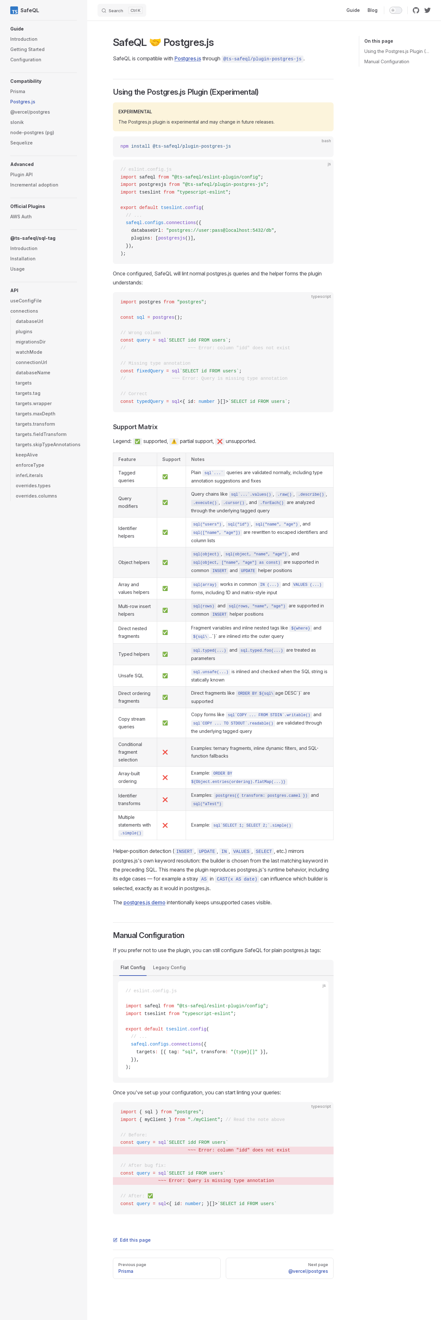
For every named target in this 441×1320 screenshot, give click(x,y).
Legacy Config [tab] (169, 967)
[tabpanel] (223, 1029)
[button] (43, 29)
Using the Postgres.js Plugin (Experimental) (397, 51)
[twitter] (427, 10)
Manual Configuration (386, 61)
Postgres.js (187, 58)
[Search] (122, 10)
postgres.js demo (144, 902)
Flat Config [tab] (133, 967)
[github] (416, 10)
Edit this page (132, 1240)
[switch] (395, 10)
